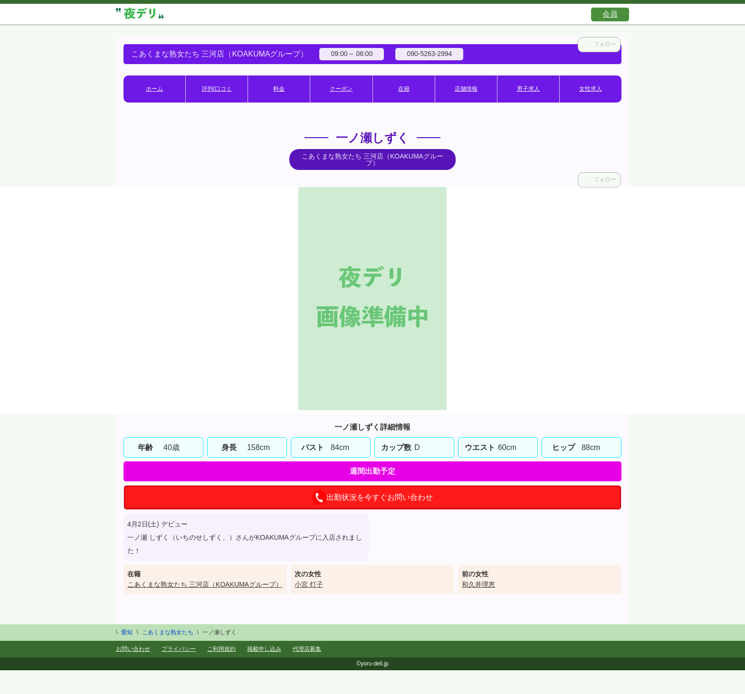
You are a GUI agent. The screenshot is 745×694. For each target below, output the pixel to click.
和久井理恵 (478, 584)
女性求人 (590, 88)
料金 (279, 88)
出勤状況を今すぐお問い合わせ (372, 497)
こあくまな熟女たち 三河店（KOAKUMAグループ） (204, 584)
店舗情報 (466, 88)
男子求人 (528, 88)
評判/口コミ (217, 88)
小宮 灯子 (309, 584)
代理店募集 (307, 649)
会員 (610, 14)
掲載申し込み (264, 649)
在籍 (404, 88)
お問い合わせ (133, 649)
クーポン (341, 88)
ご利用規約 (221, 649)
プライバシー (179, 649)
